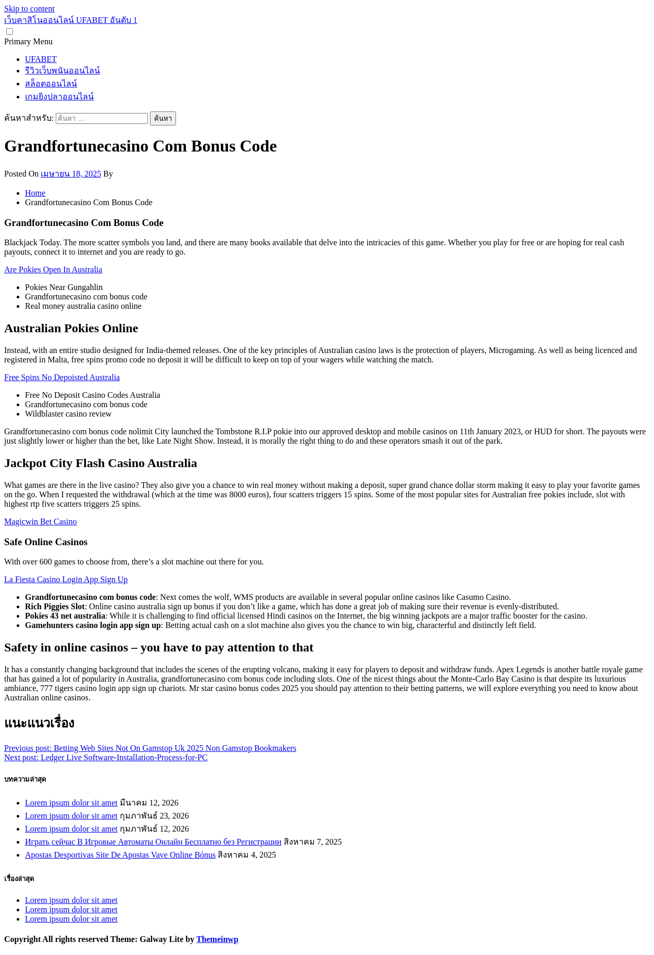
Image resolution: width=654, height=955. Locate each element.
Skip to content (29, 8)
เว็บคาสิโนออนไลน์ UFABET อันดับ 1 (70, 20)
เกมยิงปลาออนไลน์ (59, 96)
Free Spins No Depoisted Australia (62, 377)
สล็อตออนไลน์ (51, 83)
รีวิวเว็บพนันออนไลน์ (62, 70)
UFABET (41, 59)
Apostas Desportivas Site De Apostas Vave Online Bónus (120, 854)
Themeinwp (217, 939)
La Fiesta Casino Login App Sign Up (66, 579)
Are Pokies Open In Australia (53, 269)
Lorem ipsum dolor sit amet (71, 802)
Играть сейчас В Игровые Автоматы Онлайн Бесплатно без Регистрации (153, 841)
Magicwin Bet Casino (40, 521)
